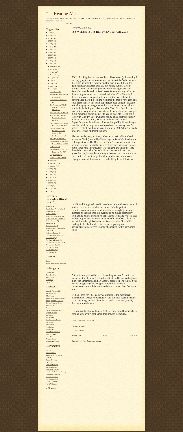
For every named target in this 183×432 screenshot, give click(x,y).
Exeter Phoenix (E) (52, 221)
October (53, 72)
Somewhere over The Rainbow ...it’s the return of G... (57, 130)
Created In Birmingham (54, 310)
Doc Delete (50, 315)
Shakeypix (49, 280)
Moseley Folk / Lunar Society (56, 372)
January (53, 166)
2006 (50, 191)
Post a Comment (80, 330)
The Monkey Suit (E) (53, 245)
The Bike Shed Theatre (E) (55, 235)
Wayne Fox (50, 282)
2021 (50, 46)
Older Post (133, 335)
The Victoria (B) (51, 252)
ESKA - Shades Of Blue (58, 157)
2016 (50, 61)
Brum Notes (50, 305)
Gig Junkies (50, 317)
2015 (50, 63)
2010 (50, 180)
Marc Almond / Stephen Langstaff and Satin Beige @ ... (58, 117)
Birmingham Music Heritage (55, 298)
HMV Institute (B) (52, 226)
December (54, 66)
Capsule (48, 357)
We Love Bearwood (52, 341)
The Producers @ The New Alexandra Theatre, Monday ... (59, 107)
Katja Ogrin (50, 277)
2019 (50, 52)
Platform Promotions (53, 374)
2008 (50, 186)
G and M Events (51, 367)
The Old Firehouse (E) (53, 247)
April (52, 89)
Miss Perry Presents (52, 369)
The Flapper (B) (51, 238)
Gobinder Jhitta (51, 275)
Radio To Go (50, 329)
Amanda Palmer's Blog (53, 291)
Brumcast (49, 308)
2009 (50, 183)
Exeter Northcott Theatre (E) (55, 218)
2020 (50, 49)
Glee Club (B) (50, 223)
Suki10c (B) (50, 230)
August (53, 78)
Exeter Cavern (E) (52, 214)
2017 (50, 58)
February (53, 163)
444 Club (49, 350)
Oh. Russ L (50, 322)
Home (48, 261)
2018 (50, 55)
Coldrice (49, 362)
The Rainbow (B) (52, 250)
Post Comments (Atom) (92, 341)
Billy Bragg (50, 296)
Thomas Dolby (51, 339)
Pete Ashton (50, 324)
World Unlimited (51, 384)
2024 (50, 38)
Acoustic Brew (51, 353)
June (52, 83)
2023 (50, 41)
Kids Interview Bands (53, 320)
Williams (76, 295)
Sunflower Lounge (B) (53, 233)
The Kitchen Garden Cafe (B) (56, 242)
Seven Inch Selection (53, 332)
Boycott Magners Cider (54, 303)
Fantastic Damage (52, 365)
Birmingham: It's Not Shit (54, 301)
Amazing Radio (51, 293)
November (54, 69)
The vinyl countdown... (58, 139)
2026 (50, 32)
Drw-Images (50, 272)
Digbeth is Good (51, 312)
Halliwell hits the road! (58, 136)
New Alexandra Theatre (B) (55, 228)
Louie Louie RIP (55, 92)
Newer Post (76, 335)
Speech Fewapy (51, 334)
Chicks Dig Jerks (51, 360)
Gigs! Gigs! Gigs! (56, 155)
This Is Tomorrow (52, 381)
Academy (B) (50, 206)
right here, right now (111, 311)
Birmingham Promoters (54, 355)
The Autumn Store (52, 377)
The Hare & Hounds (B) (54, 240)
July (52, 80)
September (54, 75)
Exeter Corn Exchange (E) (55, 216)
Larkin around (55, 147)
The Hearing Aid (61, 13)
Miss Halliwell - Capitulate (59, 112)
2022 (50, 44)
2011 (50, 177)
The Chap (49, 336)
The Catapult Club (52, 379)
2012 (50, 174)
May (52, 86)
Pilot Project (50, 327)
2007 (50, 188)
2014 (50, 169)
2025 (50, 35)
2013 (50, 172)
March (52, 160)
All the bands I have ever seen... (57, 263)
